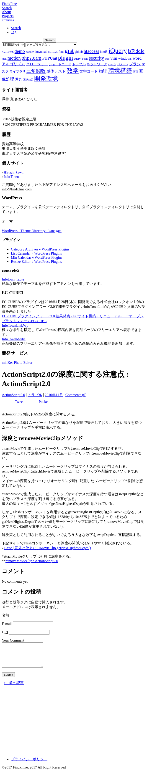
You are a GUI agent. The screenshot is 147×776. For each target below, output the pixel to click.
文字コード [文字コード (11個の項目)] (89, 71)
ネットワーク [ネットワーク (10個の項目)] (97, 64)
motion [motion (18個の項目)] (14, 58)
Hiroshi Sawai (14, 172)
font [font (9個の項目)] (61, 51)
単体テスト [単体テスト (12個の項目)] (56, 71)
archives (8, 20)
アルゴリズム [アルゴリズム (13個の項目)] (13, 64)
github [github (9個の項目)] (79, 51)
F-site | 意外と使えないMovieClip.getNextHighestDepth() (47, 548)
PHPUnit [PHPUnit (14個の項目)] (49, 58)
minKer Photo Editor (17, 362)
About (6, 12)
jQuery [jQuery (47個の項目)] (117, 50)
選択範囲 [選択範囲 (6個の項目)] (28, 79)
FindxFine (9, 4)
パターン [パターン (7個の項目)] (122, 64)
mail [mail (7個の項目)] (4, 58)
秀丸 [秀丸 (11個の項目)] (18, 79)
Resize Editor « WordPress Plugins (36, 261)
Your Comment (13, 640)
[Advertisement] (73, 726)
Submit (8, 679)
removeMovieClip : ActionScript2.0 (31, 561)
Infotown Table (13, 279)
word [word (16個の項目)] (137, 58)
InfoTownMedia (14, 339)
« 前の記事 (14, 688)
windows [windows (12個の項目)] (125, 58)
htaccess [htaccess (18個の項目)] (91, 51)
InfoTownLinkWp (15, 325)
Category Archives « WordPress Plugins (40, 249)
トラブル (35, 395)
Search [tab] (16, 28)
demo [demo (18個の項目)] (20, 51)
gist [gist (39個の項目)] (69, 50)
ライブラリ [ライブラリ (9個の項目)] (18, 71)
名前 (5, 615)
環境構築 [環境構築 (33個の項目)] (120, 70)
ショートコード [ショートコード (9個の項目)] (60, 64)
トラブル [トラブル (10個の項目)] (79, 64)
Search (7, 8)
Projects (8, 16)
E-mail (7, 624)
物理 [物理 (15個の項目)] (103, 71)
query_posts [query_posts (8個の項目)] (81, 58)
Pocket (44, 402)
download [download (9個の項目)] (41, 51)
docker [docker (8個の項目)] (30, 51)
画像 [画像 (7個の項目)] (135, 71)
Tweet (19, 402)
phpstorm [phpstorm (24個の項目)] (31, 58)
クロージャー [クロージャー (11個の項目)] (37, 64)
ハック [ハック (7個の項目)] (112, 64)
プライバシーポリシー (29, 764)
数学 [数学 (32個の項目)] (73, 70)
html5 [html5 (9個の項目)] (104, 51)
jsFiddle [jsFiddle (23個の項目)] (136, 51)
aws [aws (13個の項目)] (11, 51)
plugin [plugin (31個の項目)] (65, 57)
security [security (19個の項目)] (96, 58)
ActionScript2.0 (13, 395)
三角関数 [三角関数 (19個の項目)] (36, 70)
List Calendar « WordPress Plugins (36, 253)
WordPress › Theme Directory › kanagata (32, 231)
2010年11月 (54, 395)
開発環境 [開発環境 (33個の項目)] (46, 78)
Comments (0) (75, 395)
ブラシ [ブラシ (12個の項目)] (135, 64)
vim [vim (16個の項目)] (113, 58)
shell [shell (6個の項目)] (107, 59)
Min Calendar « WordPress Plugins (36, 257)
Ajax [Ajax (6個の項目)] (4, 52)
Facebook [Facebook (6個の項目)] (52, 52)
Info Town (11, 177)
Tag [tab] (13, 32)
